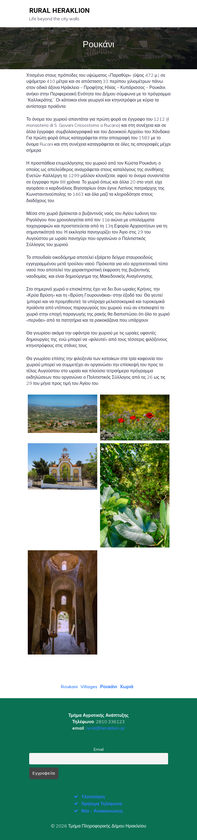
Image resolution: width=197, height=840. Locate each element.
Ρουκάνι (108, 686)
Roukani (69, 686)
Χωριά (126, 686)
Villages (89, 686)
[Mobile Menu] (163, 13)
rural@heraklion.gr (105, 728)
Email (99, 749)
